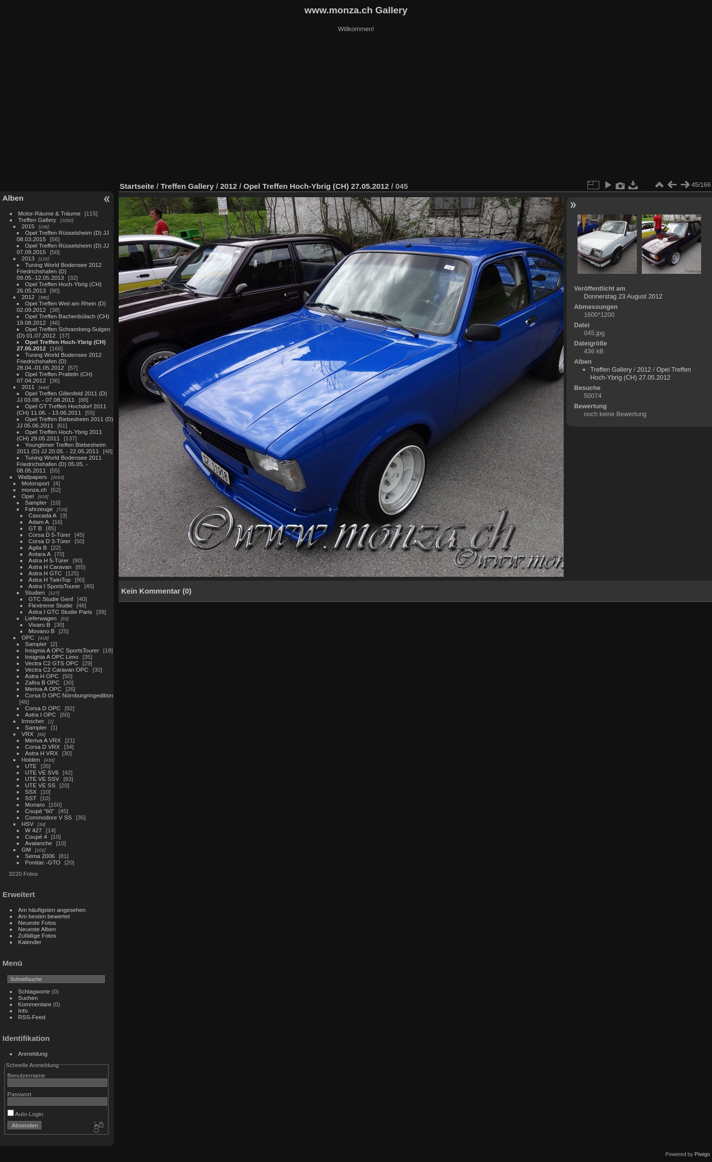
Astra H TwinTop (50, 579)
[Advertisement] (356, 108)
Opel (28, 496)
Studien (35, 592)
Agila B (38, 547)
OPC (28, 637)
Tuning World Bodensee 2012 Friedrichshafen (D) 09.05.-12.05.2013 (59, 271)
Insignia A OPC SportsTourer (62, 650)
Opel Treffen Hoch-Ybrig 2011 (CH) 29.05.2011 (59, 435)
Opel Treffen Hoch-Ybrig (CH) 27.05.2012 (316, 186)
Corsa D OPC (43, 708)
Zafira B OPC (42, 682)
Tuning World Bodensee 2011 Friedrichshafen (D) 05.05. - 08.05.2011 (59, 463)
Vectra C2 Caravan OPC (57, 669)
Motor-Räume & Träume (49, 213)
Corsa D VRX (42, 746)
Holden (31, 759)
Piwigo (702, 1154)
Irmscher (33, 721)
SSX (31, 791)
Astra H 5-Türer (49, 560)
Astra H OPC (42, 676)
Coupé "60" (39, 811)
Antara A (39, 554)
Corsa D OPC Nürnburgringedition (69, 695)
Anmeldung (33, 1053)
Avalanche (38, 843)
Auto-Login (25, 1114)
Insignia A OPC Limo (52, 656)
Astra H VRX (41, 753)
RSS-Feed (31, 1017)
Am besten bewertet (44, 916)
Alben (13, 198)
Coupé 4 (36, 836)
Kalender (30, 942)
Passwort (19, 1094)
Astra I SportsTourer (55, 586)
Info (23, 1010)
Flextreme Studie (51, 605)
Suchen (28, 997)
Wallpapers (32, 476)
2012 (28, 297)
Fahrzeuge (39, 509)
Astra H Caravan (50, 566)
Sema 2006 (40, 856)
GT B (35, 528)
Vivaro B (39, 624)
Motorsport (35, 483)
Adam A (39, 521)
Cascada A (42, 515)
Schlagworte (34, 991)
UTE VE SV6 (42, 772)
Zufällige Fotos (37, 935)
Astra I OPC (40, 714)
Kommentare (34, 1004)
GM (26, 849)
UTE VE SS (40, 785)
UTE (31, 766)
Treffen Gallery (37, 219)
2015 (28, 226)
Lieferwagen (41, 618)
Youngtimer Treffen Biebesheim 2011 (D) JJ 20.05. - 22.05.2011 (61, 447)
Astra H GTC (45, 573)
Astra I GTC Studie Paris (60, 611)
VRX (28, 734)
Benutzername (26, 1075)
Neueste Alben (37, 929)
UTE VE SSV (42, 778)
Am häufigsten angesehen (52, 909)
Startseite (137, 186)
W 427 (33, 830)
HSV (28, 823)
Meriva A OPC (43, 689)
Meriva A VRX (43, 740)
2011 (28, 387)
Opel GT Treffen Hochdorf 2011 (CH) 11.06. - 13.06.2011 (61, 409)
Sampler (36, 502)
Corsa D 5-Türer (50, 534)
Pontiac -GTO (43, 862)
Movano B (42, 631)
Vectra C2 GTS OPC (52, 663)
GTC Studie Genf (51, 599)
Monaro (35, 804)
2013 (28, 258)
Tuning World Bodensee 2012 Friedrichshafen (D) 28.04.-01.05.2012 (59, 361)
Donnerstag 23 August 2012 (623, 296)
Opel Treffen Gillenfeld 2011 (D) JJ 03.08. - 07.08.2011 (62, 396)
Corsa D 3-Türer (50, 541)
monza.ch (34, 489)
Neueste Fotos (37, 922)
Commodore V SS (48, 817)
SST (31, 798)
